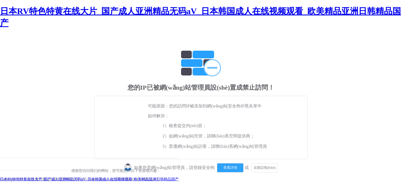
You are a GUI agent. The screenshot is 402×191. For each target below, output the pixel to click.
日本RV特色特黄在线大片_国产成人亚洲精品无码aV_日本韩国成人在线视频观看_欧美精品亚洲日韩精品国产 (89, 179)
